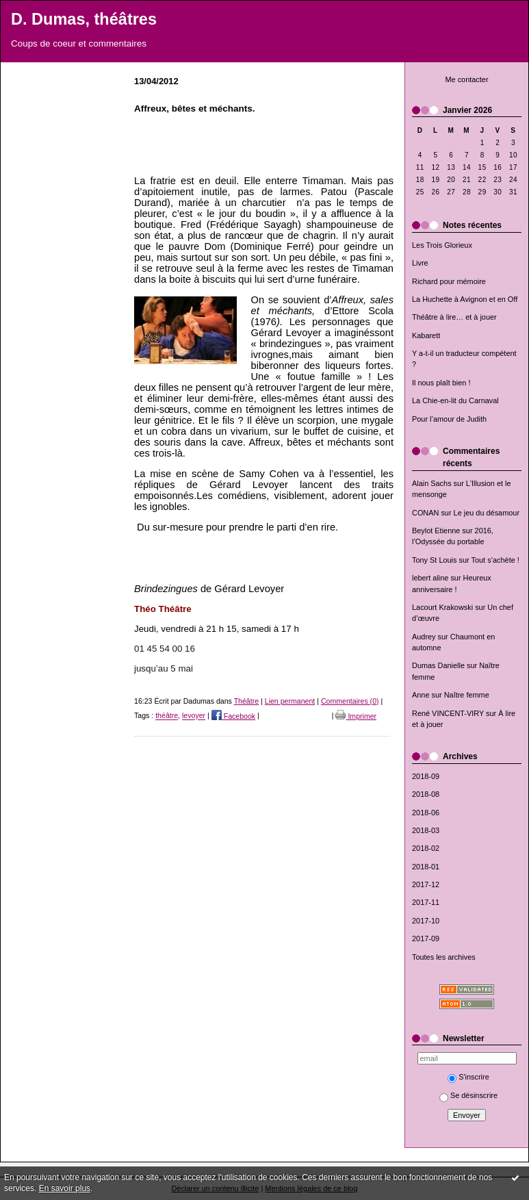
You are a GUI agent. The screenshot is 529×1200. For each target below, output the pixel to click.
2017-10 (425, 921)
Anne (420, 695)
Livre (420, 263)
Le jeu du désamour (486, 513)
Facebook (233, 716)
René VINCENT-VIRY (448, 713)
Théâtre (246, 701)
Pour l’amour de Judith (449, 419)
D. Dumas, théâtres (84, 19)
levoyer (193, 716)
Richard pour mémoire (449, 281)
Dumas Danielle (438, 665)
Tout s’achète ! (495, 560)
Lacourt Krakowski (442, 607)
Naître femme (466, 695)
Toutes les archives (444, 957)
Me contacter (466, 79)
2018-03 (425, 830)
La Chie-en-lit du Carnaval (455, 400)
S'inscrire (468, 1077)
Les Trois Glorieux (442, 245)
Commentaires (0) (350, 701)
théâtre (166, 716)
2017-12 (425, 884)
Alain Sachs (432, 483)
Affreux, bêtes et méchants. (194, 108)
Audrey (424, 637)
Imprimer (355, 716)
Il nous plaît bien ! (441, 383)
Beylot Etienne (436, 530)
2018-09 (425, 776)
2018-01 (425, 867)
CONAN (425, 513)
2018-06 (425, 812)
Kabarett (426, 335)
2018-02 (425, 848)
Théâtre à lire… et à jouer (454, 317)
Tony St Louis (434, 560)
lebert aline (430, 578)
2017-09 (425, 938)
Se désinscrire (468, 1095)
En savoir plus (64, 1188)
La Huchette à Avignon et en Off (464, 299)
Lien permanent (290, 701)
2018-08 (425, 794)
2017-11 (425, 902)
